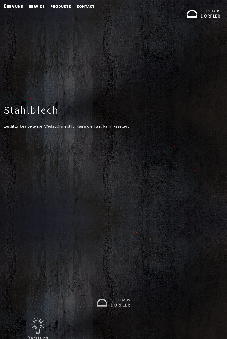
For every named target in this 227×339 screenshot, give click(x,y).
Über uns (13, 6)
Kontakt (86, 6)
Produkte (61, 6)
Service (37, 6)
